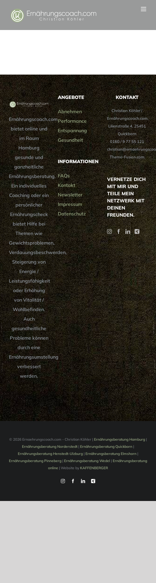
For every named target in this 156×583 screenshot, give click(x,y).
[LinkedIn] (127, 231)
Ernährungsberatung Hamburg (119, 439)
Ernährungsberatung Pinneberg (35, 460)
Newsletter (70, 195)
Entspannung (72, 130)
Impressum (70, 204)
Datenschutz (72, 214)
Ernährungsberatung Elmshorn (110, 453)
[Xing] (137, 231)
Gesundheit (70, 140)
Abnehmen (70, 111)
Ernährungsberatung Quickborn (106, 446)
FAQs (64, 176)
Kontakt (66, 185)
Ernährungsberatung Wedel (87, 460)
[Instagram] (109, 231)
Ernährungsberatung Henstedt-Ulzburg (50, 453)
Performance (72, 121)
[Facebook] (118, 231)
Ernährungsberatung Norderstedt (49, 446)
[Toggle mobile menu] (144, 9)
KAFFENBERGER (94, 468)
